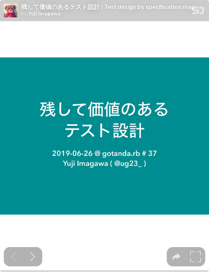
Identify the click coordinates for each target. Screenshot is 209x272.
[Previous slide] (13, 256)
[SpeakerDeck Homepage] (198, 11)
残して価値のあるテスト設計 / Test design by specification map (108, 7)
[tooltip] (176, 256)
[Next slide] (32, 256)
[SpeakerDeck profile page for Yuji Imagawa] (10, 11)
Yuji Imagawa (44, 13)
